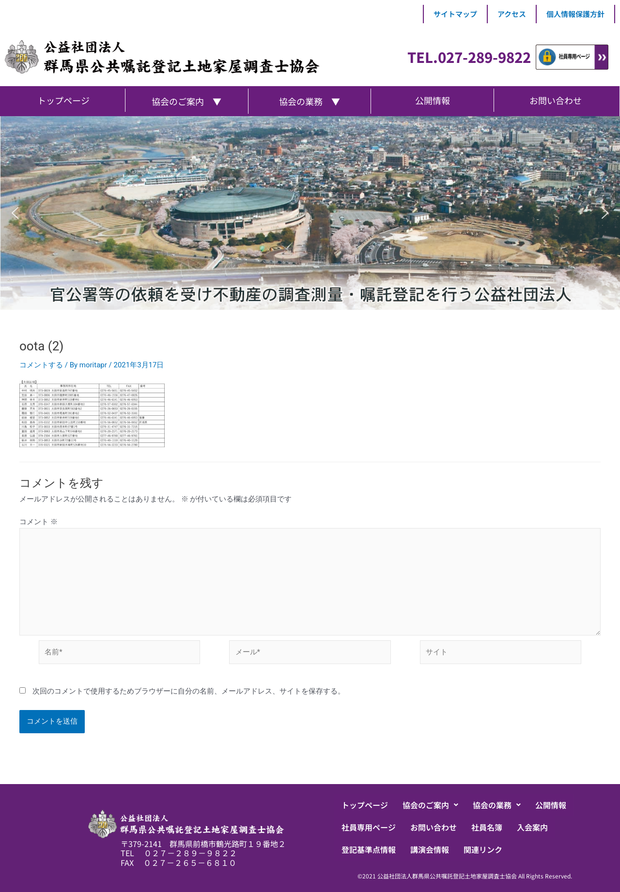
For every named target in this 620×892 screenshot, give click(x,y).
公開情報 (550, 805)
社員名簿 (486, 827)
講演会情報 (429, 849)
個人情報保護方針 (575, 14)
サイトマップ (455, 14)
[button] (15, 213)
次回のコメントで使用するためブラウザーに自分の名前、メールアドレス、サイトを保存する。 (188, 691)
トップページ (364, 805)
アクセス (511, 14)
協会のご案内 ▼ (186, 101)
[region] (310, 213)
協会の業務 (497, 805)
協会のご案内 (430, 805)
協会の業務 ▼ (309, 101)
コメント (38, 521)
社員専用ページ (368, 827)
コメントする (41, 365)
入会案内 (532, 827)
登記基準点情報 (368, 849)
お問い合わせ (433, 827)
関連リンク (483, 849)
